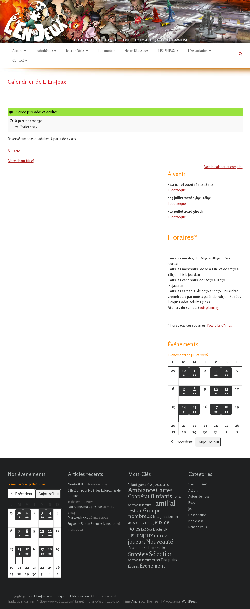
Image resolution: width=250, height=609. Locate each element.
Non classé (196, 521)
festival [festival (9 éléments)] (135, 510)
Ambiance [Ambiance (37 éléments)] (141, 490)
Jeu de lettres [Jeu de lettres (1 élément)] (145, 523)
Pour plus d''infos (219, 325)
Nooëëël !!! (75, 484)
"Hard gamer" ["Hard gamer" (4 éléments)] (138, 484)
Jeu (190, 509)
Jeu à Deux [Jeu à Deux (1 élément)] (146, 529)
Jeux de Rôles (75, 50)
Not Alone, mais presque (85, 507)
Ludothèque (44, 50)
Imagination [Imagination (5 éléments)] (163, 516)
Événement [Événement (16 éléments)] (152, 565)
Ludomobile (106, 50)
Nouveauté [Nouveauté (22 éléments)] (159, 541)
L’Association (198, 50)
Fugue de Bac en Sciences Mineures (92, 524)
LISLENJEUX (166, 50)
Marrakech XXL (78, 517)
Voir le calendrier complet (223, 167)
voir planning (208, 307)
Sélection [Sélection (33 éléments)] (161, 553)
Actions (193, 490)
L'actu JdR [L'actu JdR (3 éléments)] (160, 529)
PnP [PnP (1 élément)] (140, 548)
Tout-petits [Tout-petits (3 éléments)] (169, 559)
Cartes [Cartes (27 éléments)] (164, 490)
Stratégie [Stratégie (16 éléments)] (138, 554)
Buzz (192, 503)
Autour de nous (198, 496)
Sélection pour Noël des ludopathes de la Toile (94, 493)
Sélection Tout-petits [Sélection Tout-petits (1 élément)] (139, 560)
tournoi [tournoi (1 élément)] (156, 560)
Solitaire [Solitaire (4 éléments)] (150, 548)
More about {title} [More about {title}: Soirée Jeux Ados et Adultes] (21, 161)
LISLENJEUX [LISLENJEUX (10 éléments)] (140, 536)
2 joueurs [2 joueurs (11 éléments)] (159, 484)
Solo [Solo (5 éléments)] (161, 547)
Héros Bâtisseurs (137, 50)
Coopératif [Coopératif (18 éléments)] (140, 496)
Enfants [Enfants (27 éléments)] (162, 496)
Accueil (17, 50)
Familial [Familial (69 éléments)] (163, 503)
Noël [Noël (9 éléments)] (133, 547)
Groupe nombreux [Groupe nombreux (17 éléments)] (144, 513)
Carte (14, 151)
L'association (197, 515)
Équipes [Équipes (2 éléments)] (133, 566)
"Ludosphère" (197, 484)
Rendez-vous (197, 527)
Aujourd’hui (208, 441)
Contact (18, 60)
